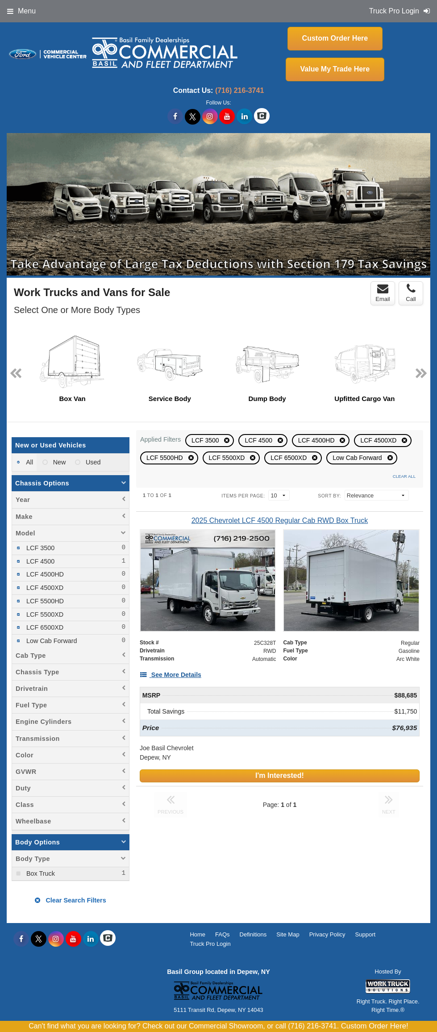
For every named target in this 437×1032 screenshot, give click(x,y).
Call (411, 293)
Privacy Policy (327, 934)
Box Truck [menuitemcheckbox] (40, 873)
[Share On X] (192, 116)
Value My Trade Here (335, 69)
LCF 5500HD (165, 457)
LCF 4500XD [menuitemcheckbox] (44, 587)
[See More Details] (170, 674)
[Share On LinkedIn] (244, 116)
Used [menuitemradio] (92, 462)
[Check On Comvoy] (262, 116)
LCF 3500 (206, 440)
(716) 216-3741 (239, 90)
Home (197, 934)
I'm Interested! (279, 775)
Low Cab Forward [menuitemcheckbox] (51, 640)
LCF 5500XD (228, 457)
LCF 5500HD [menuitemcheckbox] (44, 601)
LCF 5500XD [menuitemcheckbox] (44, 614)
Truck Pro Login (210, 943)
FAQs (222, 934)
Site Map (287, 934)
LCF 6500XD (289, 457)
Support (365, 934)
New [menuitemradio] (58, 462)
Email (382, 293)
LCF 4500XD (379, 440)
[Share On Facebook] (175, 116)
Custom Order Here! (374, 1026)
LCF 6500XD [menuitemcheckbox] (44, 627)
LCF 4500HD (317, 440)
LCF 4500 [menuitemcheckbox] (39, 561)
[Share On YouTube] (227, 116)
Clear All (404, 476)
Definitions (253, 934)
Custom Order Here (335, 38)
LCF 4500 (259, 440)
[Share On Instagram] (210, 116)
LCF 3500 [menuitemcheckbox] (39, 548)
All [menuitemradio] (29, 462)
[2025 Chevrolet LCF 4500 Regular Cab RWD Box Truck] (280, 520)
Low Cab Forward (358, 457)
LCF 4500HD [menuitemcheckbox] (44, 574)
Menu (21, 11)
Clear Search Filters (70, 900)
